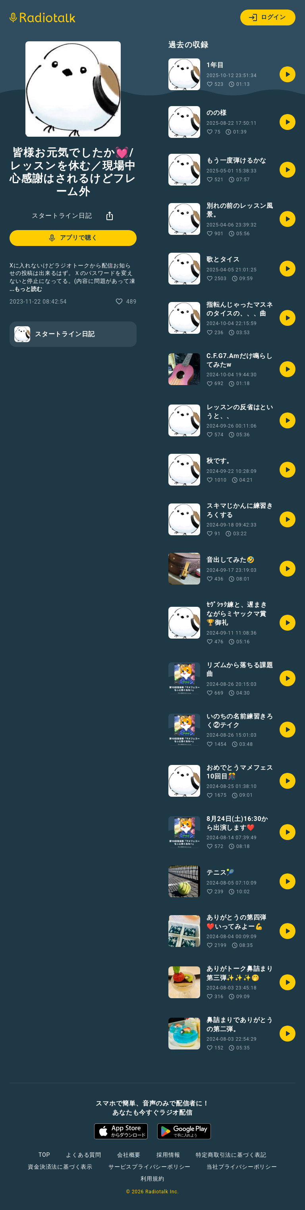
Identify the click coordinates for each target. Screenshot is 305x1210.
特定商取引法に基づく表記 (231, 1155)
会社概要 (129, 1155)
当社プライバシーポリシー (242, 1167)
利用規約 (152, 1178)
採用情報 (168, 1155)
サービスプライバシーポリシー (149, 1167)
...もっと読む (26, 289)
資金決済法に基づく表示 (60, 1167)
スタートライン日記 (62, 215)
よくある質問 (83, 1155)
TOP (44, 1155)
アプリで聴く (72, 238)
